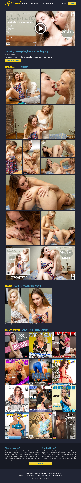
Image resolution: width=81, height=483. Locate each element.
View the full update (13, 60)
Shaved (50, 57)
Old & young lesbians (41, 57)
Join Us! (71, 3)
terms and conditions (44, 475)
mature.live (49, 3)
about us (37, 3)
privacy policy (57, 475)
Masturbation (30, 57)
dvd (44, 3)
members (63, 3)
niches (31, 3)
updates (24, 3)
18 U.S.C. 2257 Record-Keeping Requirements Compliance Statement (40, 473)
